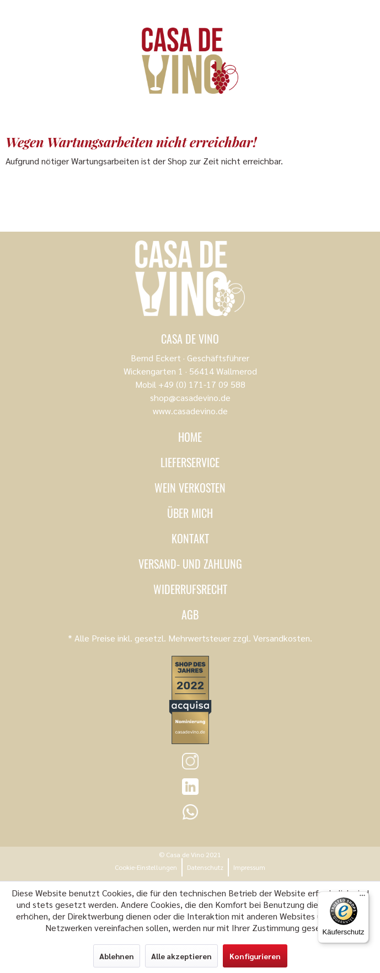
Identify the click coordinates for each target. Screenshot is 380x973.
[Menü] (362, 898)
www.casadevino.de (190, 410)
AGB (190, 614)
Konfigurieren (255, 956)
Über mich (190, 513)
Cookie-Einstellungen (146, 867)
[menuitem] (145, 867)
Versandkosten (281, 638)
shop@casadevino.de (190, 397)
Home (190, 437)
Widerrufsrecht (190, 589)
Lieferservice (190, 462)
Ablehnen (116, 956)
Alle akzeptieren (181, 956)
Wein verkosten (190, 487)
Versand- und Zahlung (190, 563)
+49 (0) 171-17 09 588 (201, 384)
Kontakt (190, 538)
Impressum (249, 867)
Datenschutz (205, 867)
